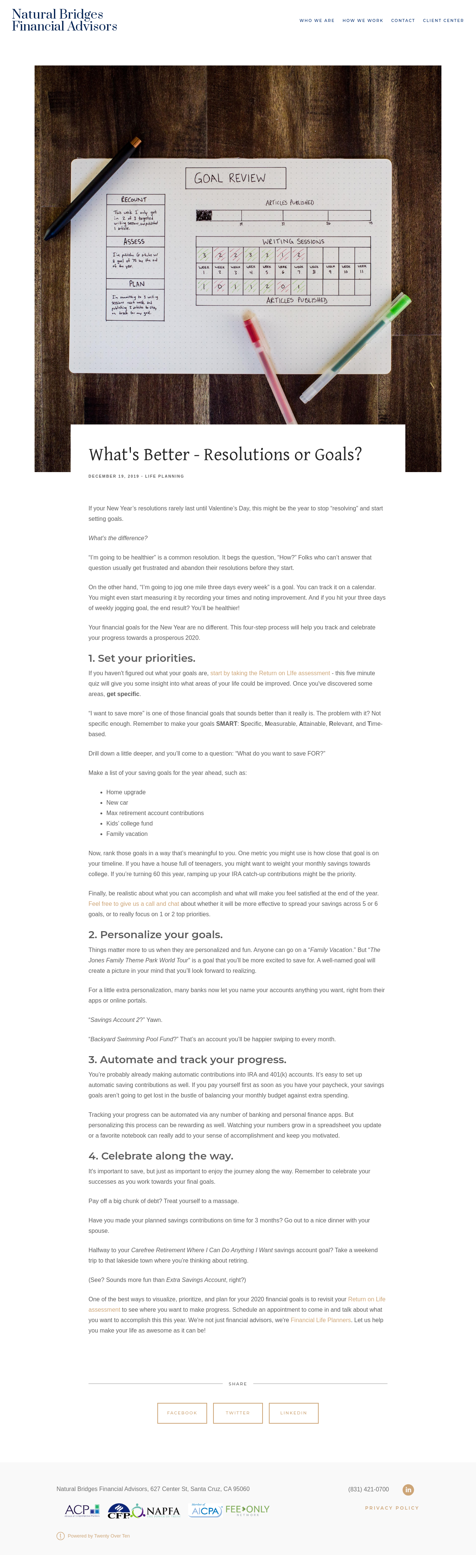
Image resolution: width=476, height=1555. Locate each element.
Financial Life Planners (321, 1320)
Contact (403, 20)
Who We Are (317, 20)
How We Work (362, 20)
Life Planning (164, 476)
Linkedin (294, 1412)
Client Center (443, 20)
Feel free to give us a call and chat (134, 904)
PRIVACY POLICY (392, 1508)
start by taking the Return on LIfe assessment (271, 673)
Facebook (182, 1412)
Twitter (238, 1412)
